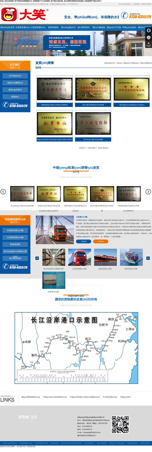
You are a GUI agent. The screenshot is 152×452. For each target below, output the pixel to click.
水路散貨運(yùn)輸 (15, 230)
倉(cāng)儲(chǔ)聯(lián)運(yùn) (15, 252)
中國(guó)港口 (125, 397)
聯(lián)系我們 (146, 4)
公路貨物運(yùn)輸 (15, 237)
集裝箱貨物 (53, 27)
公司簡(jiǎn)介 (15, 76)
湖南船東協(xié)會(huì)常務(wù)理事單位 (54, 105)
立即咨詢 (101, 241)
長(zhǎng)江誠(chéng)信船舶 (93, 139)
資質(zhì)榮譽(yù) (15, 83)
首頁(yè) (119, 63)
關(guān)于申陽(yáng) (131, 63)
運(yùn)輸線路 (98, 27)
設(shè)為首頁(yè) (125, 4)
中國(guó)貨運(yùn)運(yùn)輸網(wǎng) (85, 397)
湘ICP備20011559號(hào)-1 (86, 435)
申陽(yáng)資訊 (129, 27)
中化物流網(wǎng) (110, 397)
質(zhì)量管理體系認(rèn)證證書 (93, 105)
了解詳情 (84, 241)
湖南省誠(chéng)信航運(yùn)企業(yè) (131, 105)
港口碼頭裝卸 (84, 27)
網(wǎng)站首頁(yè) (10, 443)
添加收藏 (136, 4)
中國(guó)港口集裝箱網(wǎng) (55, 397)
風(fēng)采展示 (15, 90)
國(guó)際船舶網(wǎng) (31, 397)
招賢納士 (15, 97)
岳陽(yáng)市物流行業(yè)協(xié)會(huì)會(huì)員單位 (55, 139)
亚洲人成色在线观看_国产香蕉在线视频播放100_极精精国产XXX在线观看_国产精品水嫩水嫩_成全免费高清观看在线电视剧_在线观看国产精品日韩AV (50, 1)
